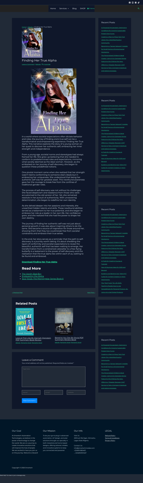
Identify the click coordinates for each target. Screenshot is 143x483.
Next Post (91, 293)
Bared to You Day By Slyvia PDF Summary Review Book (70, 339)
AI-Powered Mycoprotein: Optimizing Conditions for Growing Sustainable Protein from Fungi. (114, 30)
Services (64, 8)
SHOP (83, 8)
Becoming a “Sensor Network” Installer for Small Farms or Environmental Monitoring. (112, 49)
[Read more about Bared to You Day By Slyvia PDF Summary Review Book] (64, 322)
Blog (74, 8)
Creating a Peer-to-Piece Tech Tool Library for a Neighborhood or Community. (114, 40)
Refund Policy (110, 440)
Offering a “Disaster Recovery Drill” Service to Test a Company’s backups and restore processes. (114, 71)
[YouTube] (133, 2)
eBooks (39, 64)
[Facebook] (130, 2)
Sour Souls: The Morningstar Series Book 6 (42, 279)
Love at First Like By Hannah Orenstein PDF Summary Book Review (31, 340)
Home (53, 8)
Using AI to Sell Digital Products (113, 304)
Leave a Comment (28, 64)
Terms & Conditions (112, 442)
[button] (68, 8)
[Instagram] (136, 2)
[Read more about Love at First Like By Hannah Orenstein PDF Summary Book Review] (25, 322)
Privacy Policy (110, 445)
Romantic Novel (27, 345)
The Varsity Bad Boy (31, 274)
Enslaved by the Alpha (33, 276)
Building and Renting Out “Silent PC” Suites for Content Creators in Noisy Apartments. (113, 174)
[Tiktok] (139, 2)
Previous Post (17, 293)
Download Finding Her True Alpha (39, 262)
